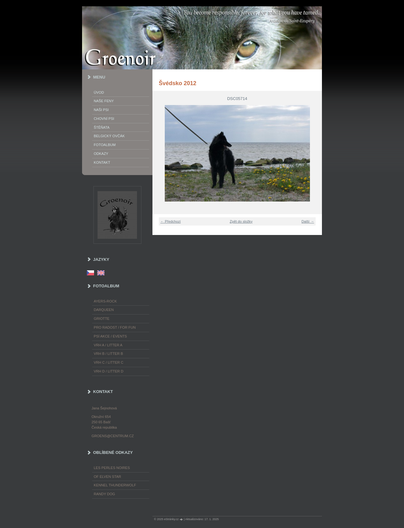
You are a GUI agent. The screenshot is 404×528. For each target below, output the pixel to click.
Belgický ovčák (109, 136)
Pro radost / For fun (115, 327)
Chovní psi (104, 118)
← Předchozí (170, 221)
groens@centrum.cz (113, 436)
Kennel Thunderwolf (115, 485)
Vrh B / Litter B (108, 353)
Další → (307, 221)
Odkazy (101, 153)
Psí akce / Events (110, 336)
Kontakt (102, 162)
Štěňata (102, 127)
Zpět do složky (241, 221)
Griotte (102, 318)
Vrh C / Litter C (108, 362)
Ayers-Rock (105, 301)
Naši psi (101, 110)
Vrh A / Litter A (108, 345)
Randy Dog (104, 494)
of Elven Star (107, 476)
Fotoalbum (105, 145)
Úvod (99, 92)
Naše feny (104, 101)
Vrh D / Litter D (108, 371)
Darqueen (104, 310)
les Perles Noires (112, 468)
